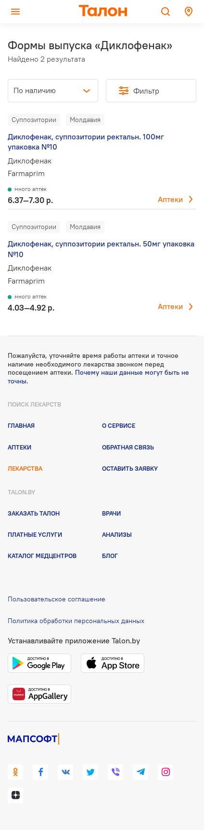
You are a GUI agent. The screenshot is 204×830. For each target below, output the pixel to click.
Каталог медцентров (42, 555)
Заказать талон (34, 513)
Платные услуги (35, 534)
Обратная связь (128, 447)
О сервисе (118, 425)
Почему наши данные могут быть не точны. (98, 376)
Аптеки (170, 199)
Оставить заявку (130, 468)
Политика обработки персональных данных (76, 620)
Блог (110, 555)
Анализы (117, 534)
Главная (21, 425)
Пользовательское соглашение (56, 599)
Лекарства (25, 468)
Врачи (111, 513)
